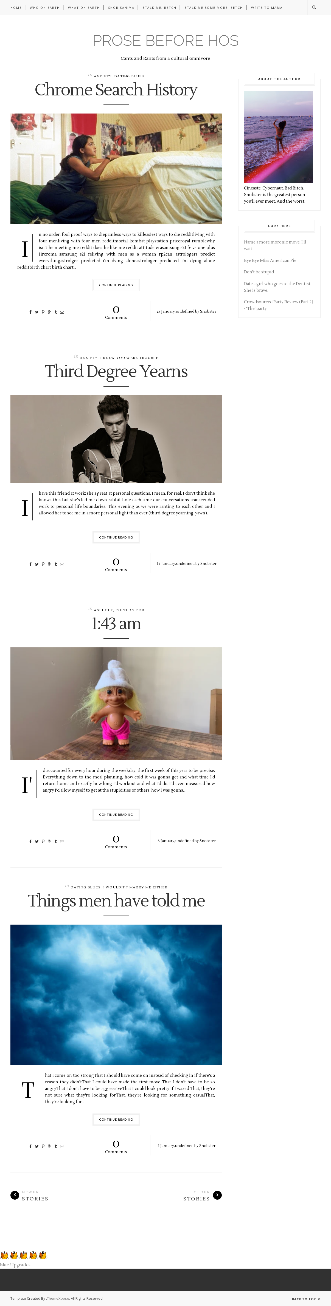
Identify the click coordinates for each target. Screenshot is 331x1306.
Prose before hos (165, 40)
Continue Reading (116, 285)
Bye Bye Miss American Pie (270, 260)
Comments (116, 310)
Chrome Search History (116, 90)
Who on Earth (45, 7)
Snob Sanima (121, 7)
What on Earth (84, 7)
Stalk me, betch (159, 7)
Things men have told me (116, 901)
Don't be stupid (259, 272)
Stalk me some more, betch (214, 7)
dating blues (129, 76)
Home (16, 7)
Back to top (306, 1299)
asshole (103, 610)
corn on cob (130, 610)
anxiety (103, 76)
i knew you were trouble (129, 358)
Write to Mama (267, 7)
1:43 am (116, 624)
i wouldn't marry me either (135, 887)
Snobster (208, 311)
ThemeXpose (58, 1298)
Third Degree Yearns (116, 372)
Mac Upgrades (15, 1265)
